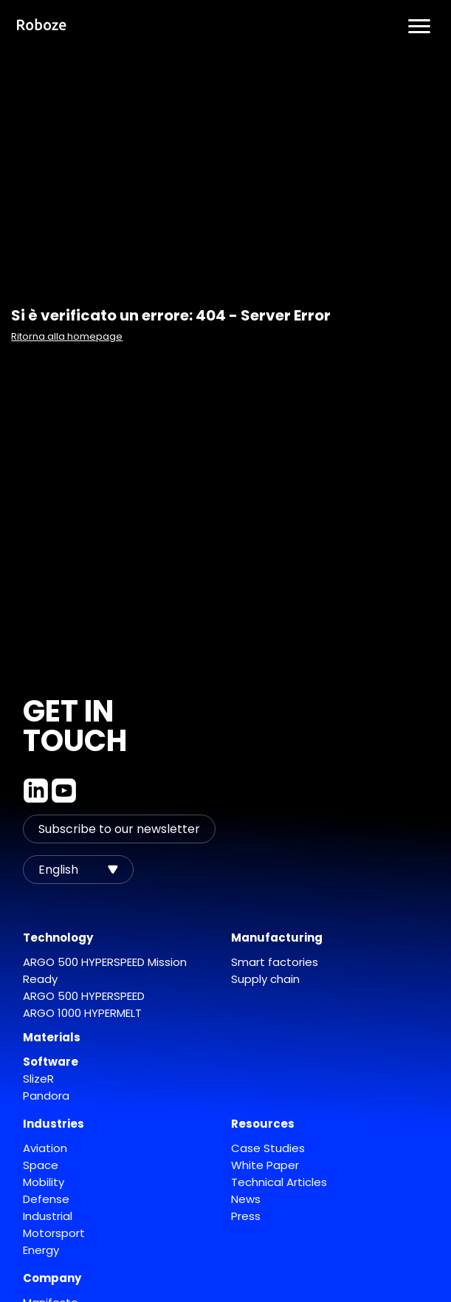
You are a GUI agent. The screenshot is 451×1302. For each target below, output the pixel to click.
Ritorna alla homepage (67, 336)
